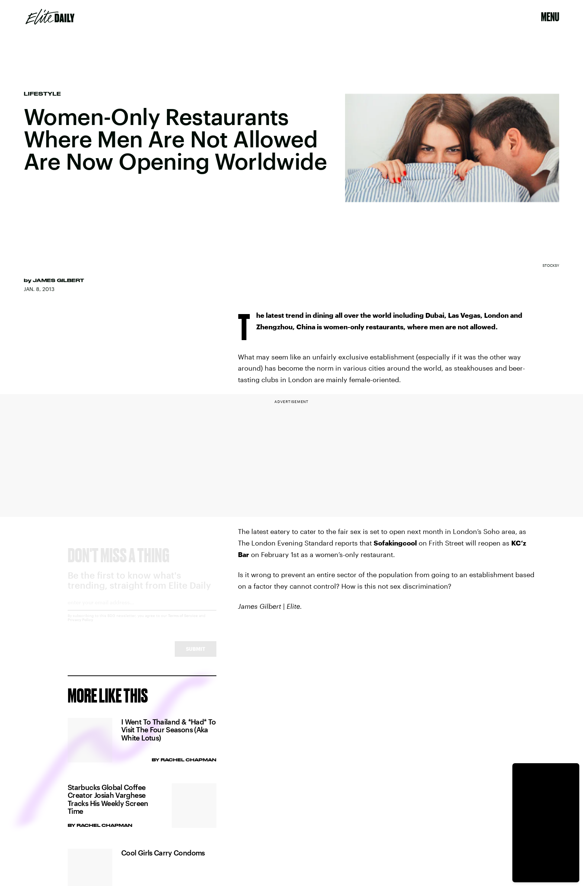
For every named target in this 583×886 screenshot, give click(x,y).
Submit (195, 655)
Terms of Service (183, 622)
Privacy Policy (80, 626)
